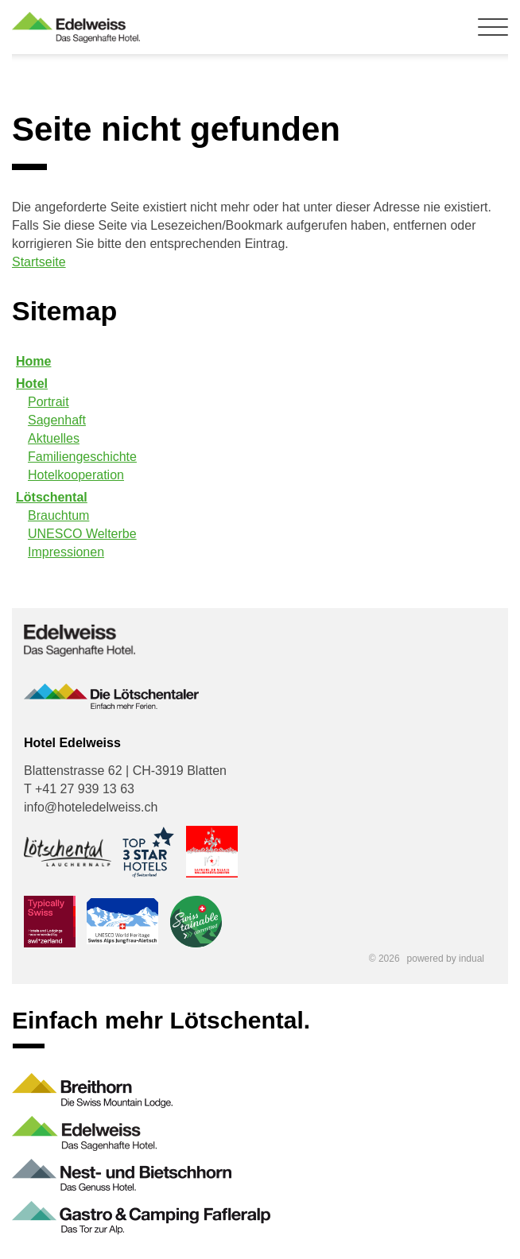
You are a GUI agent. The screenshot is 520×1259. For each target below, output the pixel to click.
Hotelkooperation (76, 475)
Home (33, 361)
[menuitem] (260, 361)
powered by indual (445, 958)
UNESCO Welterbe (82, 533)
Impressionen (66, 552)
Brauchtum (58, 515)
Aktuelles (54, 438)
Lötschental (51, 497)
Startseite (39, 262)
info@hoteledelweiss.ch (90, 807)
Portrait (48, 402)
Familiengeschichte (82, 456)
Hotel (32, 383)
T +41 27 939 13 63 (79, 789)
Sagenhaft (57, 420)
